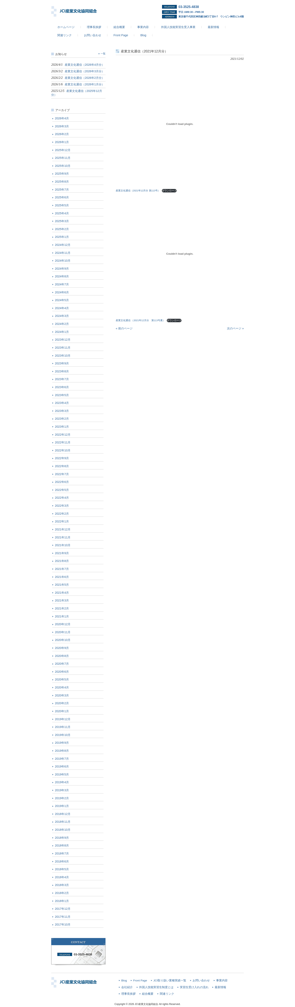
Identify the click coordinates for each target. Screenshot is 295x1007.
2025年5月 (62, 205)
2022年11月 (62, 442)
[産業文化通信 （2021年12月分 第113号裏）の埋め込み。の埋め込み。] (180, 253)
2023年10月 (62, 355)
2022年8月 (62, 466)
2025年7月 (62, 189)
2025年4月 (62, 213)
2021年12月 (62, 529)
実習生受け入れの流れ (194, 987)
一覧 (103, 53)
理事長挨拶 (128, 993)
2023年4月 (62, 403)
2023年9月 (62, 363)
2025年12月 (62, 150)
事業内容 (222, 980)
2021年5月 (62, 584)
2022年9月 (62, 458)
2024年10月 (62, 260)
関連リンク (167, 993)
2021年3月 (62, 600)
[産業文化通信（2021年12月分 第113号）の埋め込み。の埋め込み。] (180, 124)
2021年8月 (62, 561)
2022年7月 (62, 474)
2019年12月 (62, 719)
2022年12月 (62, 434)
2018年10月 (62, 829)
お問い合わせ (201, 980)
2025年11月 (62, 157)
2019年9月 (62, 742)
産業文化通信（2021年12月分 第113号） (138, 190)
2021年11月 (62, 537)
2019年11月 (62, 727)
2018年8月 (62, 845)
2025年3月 (62, 221)
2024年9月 (62, 268)
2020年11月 (62, 632)
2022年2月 (62, 513)
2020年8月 (62, 656)
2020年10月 (62, 640)
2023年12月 (62, 339)
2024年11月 (62, 252)
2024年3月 (62, 316)
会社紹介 (127, 987)
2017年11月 (62, 916)
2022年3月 (62, 505)
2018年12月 (62, 814)
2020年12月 (62, 624)
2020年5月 (62, 679)
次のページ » (235, 328)
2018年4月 (62, 877)
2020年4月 (62, 687)
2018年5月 (62, 869)
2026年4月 (62, 118)
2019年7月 (62, 758)
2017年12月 (62, 908)
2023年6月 (62, 387)
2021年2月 (62, 608)
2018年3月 (62, 885)
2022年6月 (62, 482)
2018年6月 (62, 861)
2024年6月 (62, 292)
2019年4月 (62, 782)
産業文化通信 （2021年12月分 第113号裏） (140, 320)
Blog (124, 980)
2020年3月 (62, 695)
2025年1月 (62, 236)
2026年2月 (62, 134)
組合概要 (147, 993)
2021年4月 (62, 592)
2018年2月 (62, 893)
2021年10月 (62, 545)
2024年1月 (62, 331)
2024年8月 (62, 276)
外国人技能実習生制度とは (156, 987)
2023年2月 (62, 418)
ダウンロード (169, 190)
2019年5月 (62, 774)
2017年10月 (62, 924)
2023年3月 (62, 411)
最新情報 (220, 987)
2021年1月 (62, 616)
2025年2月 (62, 229)
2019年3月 (62, 790)
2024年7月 (62, 284)
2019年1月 (62, 806)
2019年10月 (62, 735)
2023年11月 (62, 347)
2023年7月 (62, 379)
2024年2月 (62, 323)
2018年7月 (62, 853)
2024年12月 (62, 244)
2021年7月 (62, 569)
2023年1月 (62, 426)
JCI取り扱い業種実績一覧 (169, 980)
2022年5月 (62, 490)
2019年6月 (62, 766)
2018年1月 (62, 901)
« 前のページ (124, 328)
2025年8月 (62, 181)
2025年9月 (62, 173)
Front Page (140, 980)
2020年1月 (62, 711)
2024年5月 (62, 300)
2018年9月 (62, 837)
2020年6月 (62, 671)
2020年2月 (62, 703)
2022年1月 (62, 521)
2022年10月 (62, 450)
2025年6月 (62, 197)
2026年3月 (62, 126)
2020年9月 (62, 648)
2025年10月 (62, 165)
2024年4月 (62, 308)
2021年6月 (62, 577)
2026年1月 (62, 142)
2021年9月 (62, 553)
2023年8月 (62, 371)
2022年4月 (62, 497)
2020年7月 (62, 663)
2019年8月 (62, 750)
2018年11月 (62, 821)
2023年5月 (62, 395)
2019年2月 (62, 798)
